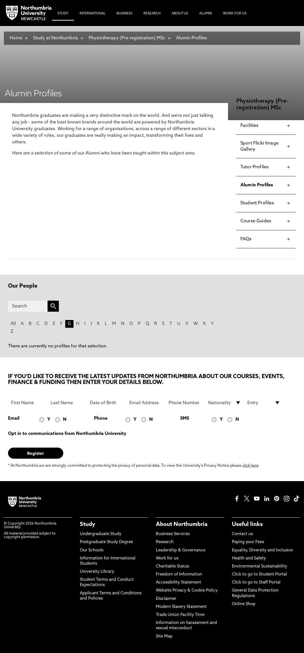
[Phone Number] (185, 402)
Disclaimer (166, 599)
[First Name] (27, 402)
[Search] (28, 306)
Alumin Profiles (191, 38)
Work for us (167, 558)
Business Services (173, 534)
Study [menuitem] (63, 13)
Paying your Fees (248, 542)
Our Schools (91, 550)
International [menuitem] (93, 13)
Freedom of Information (179, 574)
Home (16, 38)
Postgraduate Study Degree (106, 542)
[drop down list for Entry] (264, 402)
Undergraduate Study (100, 534)
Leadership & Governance (180, 550)
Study (87, 524)
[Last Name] (67, 402)
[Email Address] (146, 402)
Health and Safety (249, 558)
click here (250, 466)
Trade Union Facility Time (180, 615)
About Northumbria (182, 524)
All (13, 324)
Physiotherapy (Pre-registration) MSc (127, 38)
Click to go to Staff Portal (256, 582)
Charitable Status (172, 566)
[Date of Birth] (106, 402)
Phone (101, 418)
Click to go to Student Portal (259, 574)
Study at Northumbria (55, 38)
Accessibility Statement (178, 582)
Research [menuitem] (152, 13)
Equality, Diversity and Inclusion (262, 550)
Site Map (164, 636)
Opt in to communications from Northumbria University (67, 434)
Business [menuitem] (124, 13)
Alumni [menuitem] (205, 13)
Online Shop (243, 604)
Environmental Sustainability (259, 566)
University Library (97, 572)
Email (13, 418)
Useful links (247, 524)
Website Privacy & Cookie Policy (186, 591)
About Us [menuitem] (180, 13)
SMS (184, 418)
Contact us (242, 534)
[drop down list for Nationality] (224, 402)
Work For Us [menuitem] (235, 13)
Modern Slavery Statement (181, 607)
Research (165, 542)
